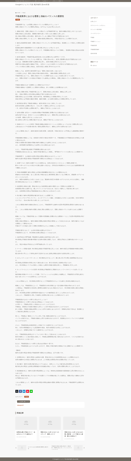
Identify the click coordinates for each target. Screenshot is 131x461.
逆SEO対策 (94, 53)
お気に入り (94, 21)
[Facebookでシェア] (20, 391)
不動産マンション (95, 41)
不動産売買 (94, 45)
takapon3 (20, 405)
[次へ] (68, 448)
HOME (17, 12)
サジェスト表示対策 (96, 29)
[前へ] (32, 448)
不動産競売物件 (95, 49)
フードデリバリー (95, 33)
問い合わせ (94, 65)
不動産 (23, 12)
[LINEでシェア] (31, 391)
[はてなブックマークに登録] (24, 391)
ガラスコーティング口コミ (98, 25)
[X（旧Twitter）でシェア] (16, 391)
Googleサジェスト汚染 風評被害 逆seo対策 (32, 4)
